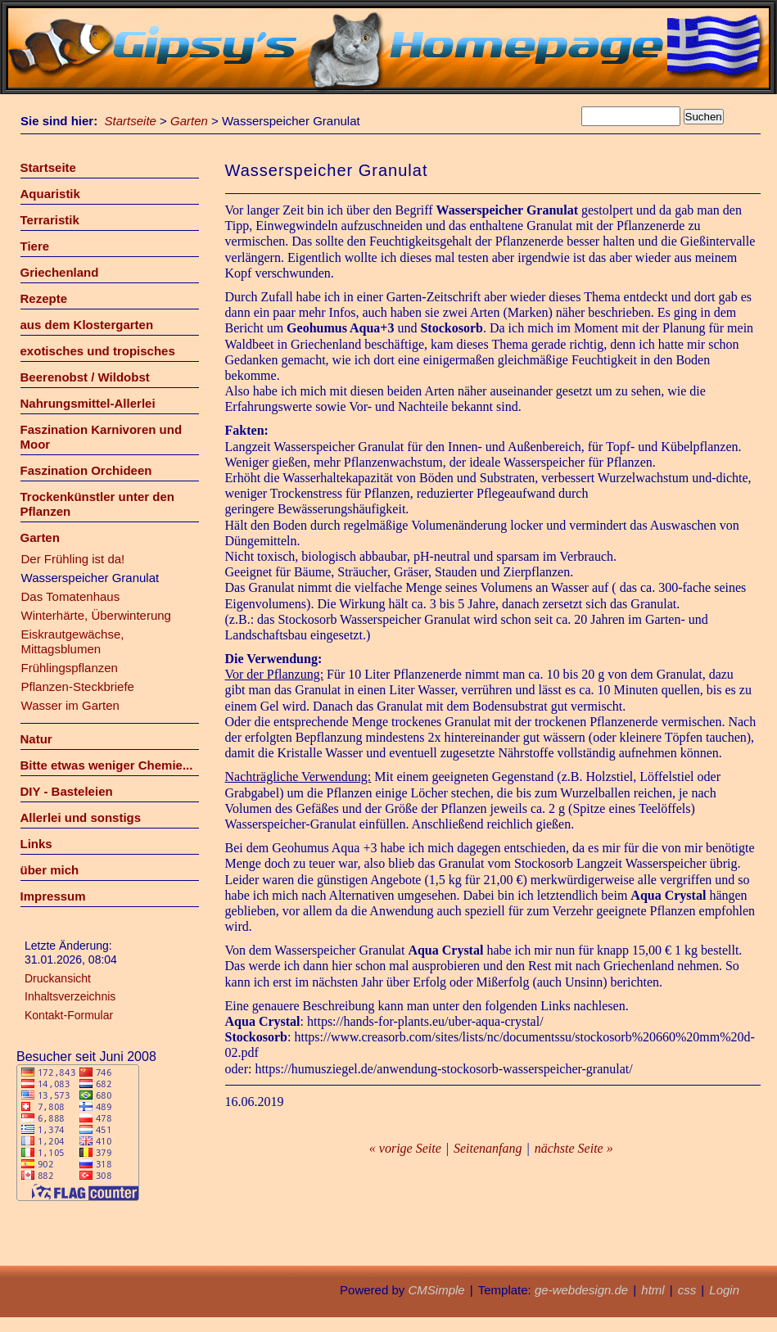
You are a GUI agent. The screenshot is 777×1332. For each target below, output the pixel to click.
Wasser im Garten (70, 705)
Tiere (35, 246)
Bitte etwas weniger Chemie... (106, 765)
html (652, 1290)
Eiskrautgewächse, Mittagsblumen (72, 641)
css (687, 1290)
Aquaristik (50, 194)
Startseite (130, 121)
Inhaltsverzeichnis (70, 996)
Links (36, 844)
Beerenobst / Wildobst (85, 377)
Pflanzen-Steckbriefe (77, 686)
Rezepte (44, 298)
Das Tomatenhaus (70, 596)
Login (724, 1290)
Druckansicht (58, 978)
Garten (189, 121)
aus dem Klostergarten (87, 325)
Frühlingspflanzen (69, 668)
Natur (36, 739)
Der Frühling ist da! (73, 559)
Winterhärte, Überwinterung (96, 615)
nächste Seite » (574, 1148)
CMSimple (436, 1290)
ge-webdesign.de (581, 1290)
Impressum (53, 896)
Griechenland (59, 272)
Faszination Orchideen (86, 470)
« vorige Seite (405, 1148)
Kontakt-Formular (69, 1015)
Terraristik (49, 220)
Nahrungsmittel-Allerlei (88, 403)
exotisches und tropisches (97, 351)
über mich (49, 870)
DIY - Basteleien (66, 791)
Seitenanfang (488, 1148)
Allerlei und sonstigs (81, 817)
